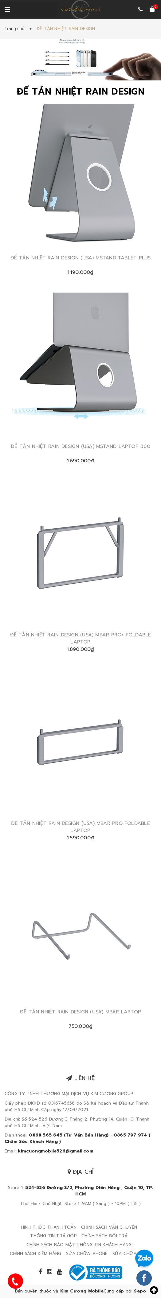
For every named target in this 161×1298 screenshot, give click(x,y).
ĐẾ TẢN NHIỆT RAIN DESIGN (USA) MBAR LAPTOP (80, 1012)
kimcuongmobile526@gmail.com (55, 1151)
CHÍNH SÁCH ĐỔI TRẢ (104, 1236)
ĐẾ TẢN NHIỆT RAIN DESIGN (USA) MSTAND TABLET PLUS (80, 258)
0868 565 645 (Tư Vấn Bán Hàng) (68, 1135)
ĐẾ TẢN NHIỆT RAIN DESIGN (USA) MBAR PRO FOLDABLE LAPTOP (80, 827)
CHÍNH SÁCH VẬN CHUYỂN (109, 1227)
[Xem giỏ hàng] (152, 10)
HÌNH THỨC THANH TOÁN (49, 1227)
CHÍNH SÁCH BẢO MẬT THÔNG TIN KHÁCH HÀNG (79, 1245)
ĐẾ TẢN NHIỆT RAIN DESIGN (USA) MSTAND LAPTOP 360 (80, 446)
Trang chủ (16, 28)
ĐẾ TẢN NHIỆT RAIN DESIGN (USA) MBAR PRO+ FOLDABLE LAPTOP (80, 638)
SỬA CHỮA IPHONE (87, 1253)
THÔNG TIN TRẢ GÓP (53, 1236)
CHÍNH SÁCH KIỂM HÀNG (35, 1253)
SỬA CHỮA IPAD (130, 1253)
